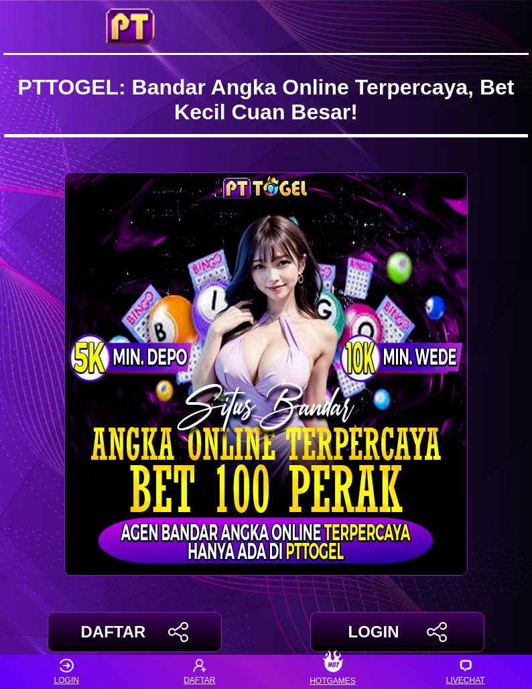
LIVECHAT (465, 672)
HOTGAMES (333, 672)
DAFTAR (135, 632)
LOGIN (397, 632)
